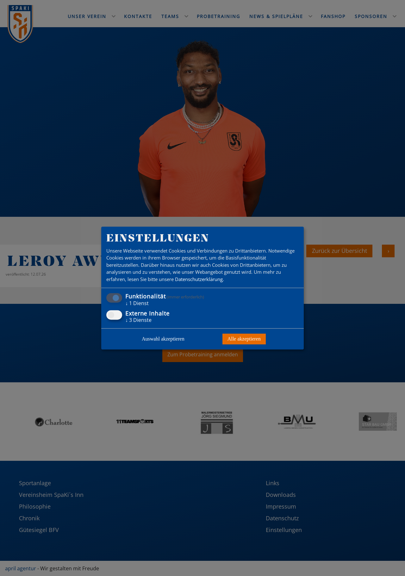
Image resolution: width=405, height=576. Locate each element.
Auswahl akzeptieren (163, 338)
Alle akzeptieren (244, 338)
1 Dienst (137, 303)
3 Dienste (138, 319)
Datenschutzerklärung (199, 279)
